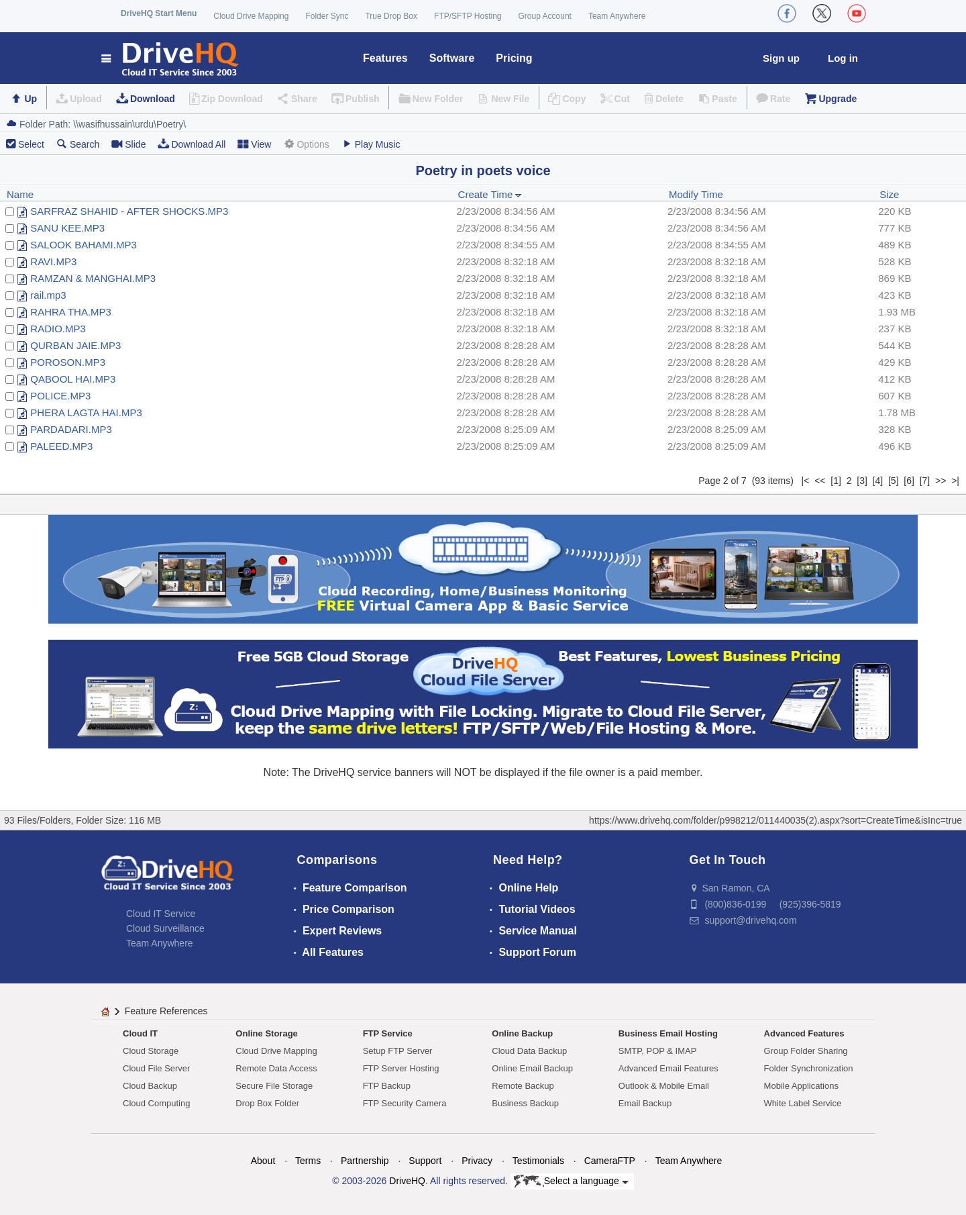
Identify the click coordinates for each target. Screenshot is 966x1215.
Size (889, 194)
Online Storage (266, 1033)
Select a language (571, 1181)
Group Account (545, 16)
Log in (843, 58)
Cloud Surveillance (165, 928)
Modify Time (696, 194)
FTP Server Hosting (401, 1068)
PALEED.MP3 (61, 446)
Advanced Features (804, 1033)
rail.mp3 (48, 295)
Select (31, 144)
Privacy (477, 1160)
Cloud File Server (156, 1068)
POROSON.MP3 (67, 362)
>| (955, 480)
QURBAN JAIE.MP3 (75, 345)
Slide (128, 144)
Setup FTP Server (398, 1051)
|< (806, 480)
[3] (862, 480)
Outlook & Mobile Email (664, 1086)
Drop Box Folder (267, 1103)
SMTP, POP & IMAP (658, 1051)
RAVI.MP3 (53, 261)
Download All (191, 144)
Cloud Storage (150, 1051)
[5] (893, 480)
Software (452, 58)
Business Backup (525, 1103)
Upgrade (837, 98)
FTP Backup (387, 1086)
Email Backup (645, 1103)
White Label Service (803, 1103)
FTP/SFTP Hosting (467, 16)
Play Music (370, 144)
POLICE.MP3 (60, 395)
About (263, 1160)
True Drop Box (391, 16)
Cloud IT (140, 1033)
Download (152, 98)
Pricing (514, 58)
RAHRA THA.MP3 (70, 312)
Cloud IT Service (160, 913)
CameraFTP (609, 1160)
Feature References (166, 1011)
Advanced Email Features (668, 1068)
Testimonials (538, 1160)
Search (77, 144)
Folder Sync (326, 16)
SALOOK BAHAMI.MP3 (83, 244)
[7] (925, 480)
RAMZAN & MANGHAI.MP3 (93, 278)
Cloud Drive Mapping (250, 16)
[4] (878, 480)
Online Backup (522, 1033)
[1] (835, 480)
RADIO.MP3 (58, 328)
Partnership (365, 1160)
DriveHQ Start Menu (159, 13)
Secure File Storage (274, 1086)
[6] (909, 480)
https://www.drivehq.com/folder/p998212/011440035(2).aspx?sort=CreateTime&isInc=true (775, 820)
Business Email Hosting (668, 1033)
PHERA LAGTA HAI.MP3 (86, 412)
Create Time (490, 194)
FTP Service (388, 1033)
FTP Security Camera (405, 1103)
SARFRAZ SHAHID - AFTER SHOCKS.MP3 (129, 211)
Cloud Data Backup (529, 1051)
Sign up (781, 58)
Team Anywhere (616, 16)
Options (306, 144)
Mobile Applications (801, 1086)
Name (20, 194)
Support (425, 1160)
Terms (308, 1160)
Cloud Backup (150, 1086)
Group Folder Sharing (806, 1051)
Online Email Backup (532, 1068)
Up (30, 98)
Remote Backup (523, 1086)
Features (385, 58)
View (254, 144)
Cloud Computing (156, 1103)
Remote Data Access (276, 1068)
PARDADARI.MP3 (70, 429)
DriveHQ (407, 1180)
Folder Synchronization (808, 1068)
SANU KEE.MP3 (67, 228)
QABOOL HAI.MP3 (72, 379)
